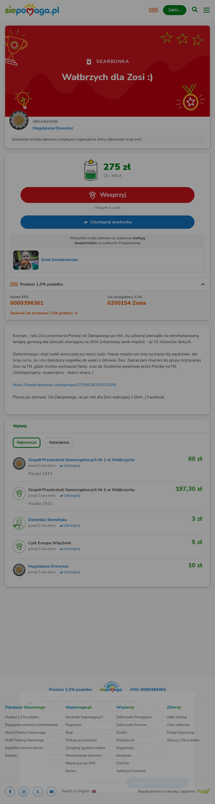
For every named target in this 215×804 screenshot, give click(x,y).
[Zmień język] (14, 693)
